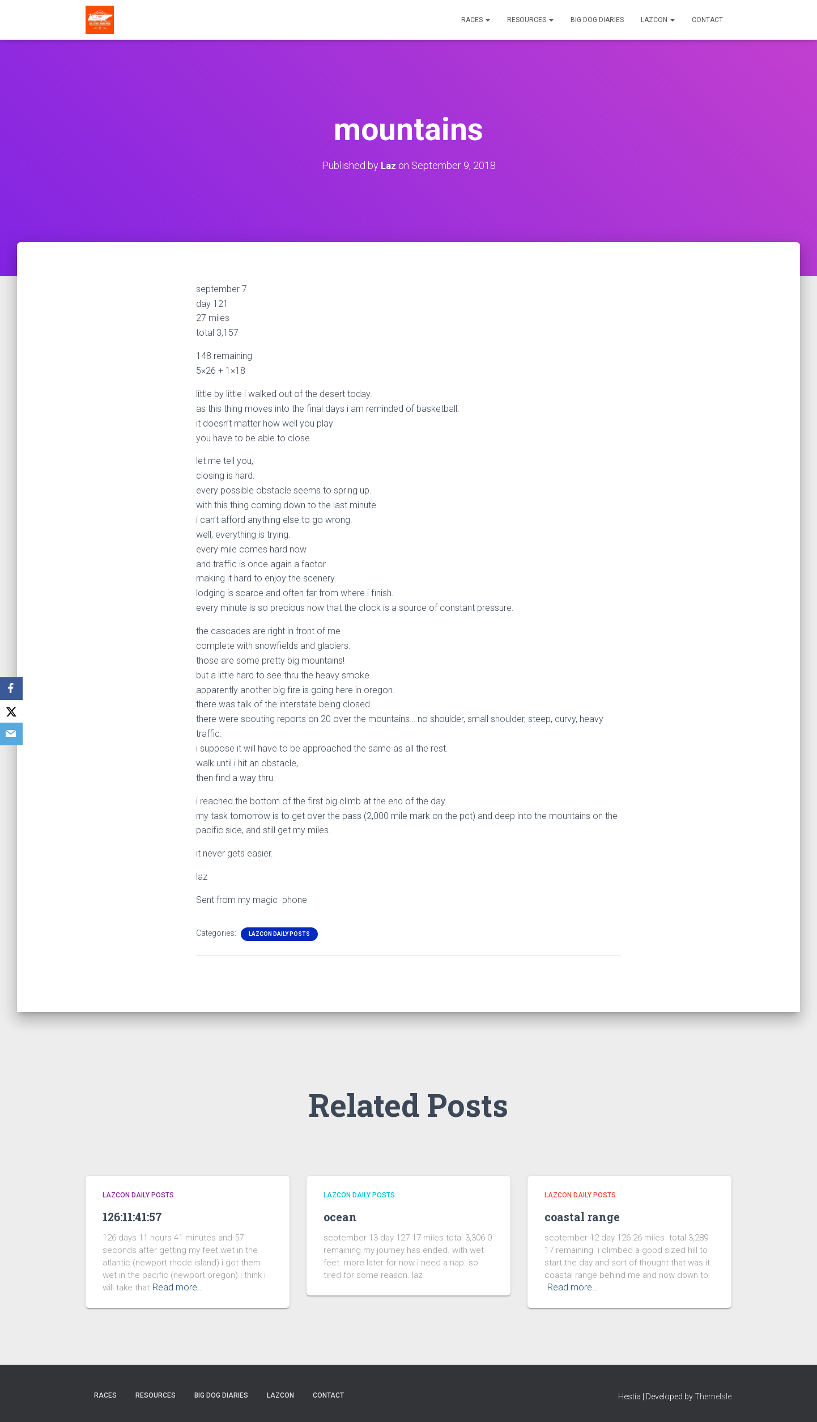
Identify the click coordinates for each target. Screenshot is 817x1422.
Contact (707, 20)
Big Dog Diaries (597, 20)
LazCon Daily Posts (279, 933)
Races (475, 20)
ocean (344, 1216)
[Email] (11, 734)
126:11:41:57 (139, 1216)
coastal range (590, 1216)
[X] (11, 711)
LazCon (658, 20)
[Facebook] (11, 688)
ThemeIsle (713, 1396)
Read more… (176, 1287)
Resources (530, 20)
